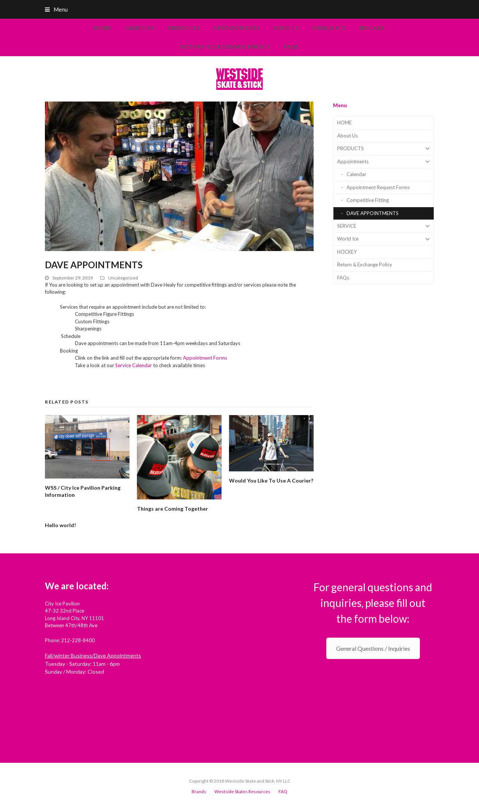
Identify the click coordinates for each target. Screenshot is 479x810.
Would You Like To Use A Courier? (271, 480)
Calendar (356, 174)
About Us (347, 136)
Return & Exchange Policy (364, 265)
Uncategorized (123, 278)
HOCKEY (347, 252)
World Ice (383, 239)
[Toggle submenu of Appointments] (383, 161)
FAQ (282, 791)
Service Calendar (133, 365)
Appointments (383, 161)
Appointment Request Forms (378, 187)
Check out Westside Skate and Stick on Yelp (92, 687)
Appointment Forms (205, 358)
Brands (199, 791)
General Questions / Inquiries (373, 648)
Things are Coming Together (172, 508)
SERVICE (383, 226)
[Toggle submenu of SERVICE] (383, 226)
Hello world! (60, 525)
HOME (344, 123)
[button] (239, 9)
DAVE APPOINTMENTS (373, 213)
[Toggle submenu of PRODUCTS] (383, 148)
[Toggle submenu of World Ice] (383, 239)
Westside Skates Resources (242, 791)
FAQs (343, 278)
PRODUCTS (383, 148)
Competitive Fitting (368, 200)
